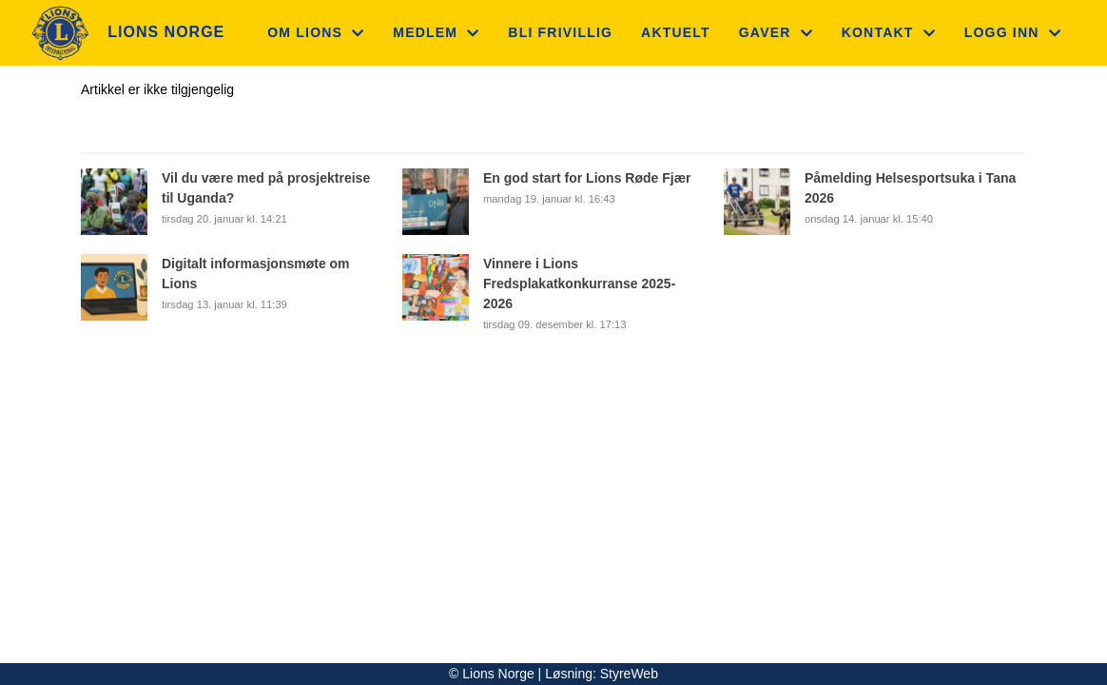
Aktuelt (675, 32)
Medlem (436, 32)
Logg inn (1012, 32)
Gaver (776, 32)
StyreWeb (629, 673)
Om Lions (315, 32)
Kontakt (889, 32)
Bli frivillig (560, 32)
